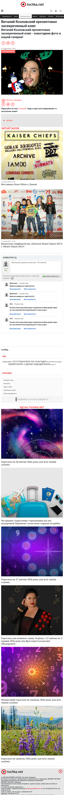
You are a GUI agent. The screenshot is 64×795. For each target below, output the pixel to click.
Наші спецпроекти (10, 393)
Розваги (51, 16)
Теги (4, 356)
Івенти (35, 16)
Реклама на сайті (10, 390)
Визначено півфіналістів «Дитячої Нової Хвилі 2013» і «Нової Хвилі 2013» (32, 245)
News (16, 16)
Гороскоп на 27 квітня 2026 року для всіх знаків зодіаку (28, 581)
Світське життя (25, 16)
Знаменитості (7, 16)
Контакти (7, 383)
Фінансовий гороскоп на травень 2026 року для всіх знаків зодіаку (31, 701)
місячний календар (54, 362)
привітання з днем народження (29, 364)
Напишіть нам (8, 380)
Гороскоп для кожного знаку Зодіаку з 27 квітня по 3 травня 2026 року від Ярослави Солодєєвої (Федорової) (31, 641)
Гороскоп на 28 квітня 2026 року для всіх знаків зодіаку (28, 463)
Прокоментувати (15, 289)
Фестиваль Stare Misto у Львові (19, 184)
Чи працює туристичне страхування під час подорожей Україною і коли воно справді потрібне (30, 522)
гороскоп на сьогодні (32, 361)
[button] (56, 11)
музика (9, 120)
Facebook (22, 108)
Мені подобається (30, 289)
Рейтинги (42, 16)
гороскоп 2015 (10, 362)
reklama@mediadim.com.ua (34, 788)
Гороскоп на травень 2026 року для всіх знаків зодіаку (28, 760)
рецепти (53, 364)
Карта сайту (8, 387)
